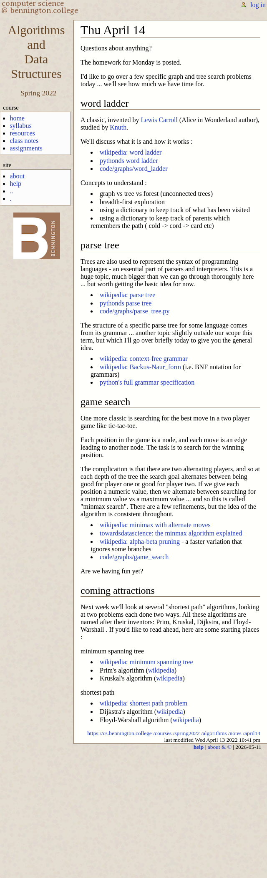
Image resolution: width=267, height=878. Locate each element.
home (17, 118)
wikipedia (161, 670)
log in (258, 4)
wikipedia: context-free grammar (144, 358)
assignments (26, 148)
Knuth (118, 127)
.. (11, 191)
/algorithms (214, 733)
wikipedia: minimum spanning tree (146, 661)
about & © (220, 747)
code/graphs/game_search (134, 556)
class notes (24, 140)
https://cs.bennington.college (119, 733)
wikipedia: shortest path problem (143, 703)
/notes (235, 733)
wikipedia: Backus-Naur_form (140, 366)
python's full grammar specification (147, 382)
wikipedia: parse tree (127, 294)
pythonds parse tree (125, 303)
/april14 (251, 733)
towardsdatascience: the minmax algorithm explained (171, 533)
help (15, 183)
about (17, 176)
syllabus (20, 125)
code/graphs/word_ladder (134, 168)
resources (22, 133)
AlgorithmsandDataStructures (36, 52)
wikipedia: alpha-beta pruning (140, 541)
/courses (162, 733)
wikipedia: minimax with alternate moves (155, 524)
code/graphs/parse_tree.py (134, 311)
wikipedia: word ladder (130, 152)
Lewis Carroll (159, 119)
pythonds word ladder (129, 160)
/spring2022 (186, 733)
